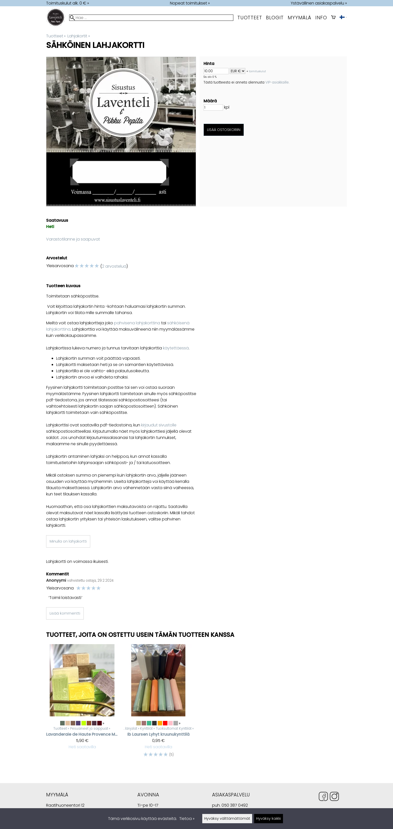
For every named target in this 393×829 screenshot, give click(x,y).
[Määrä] (213, 107)
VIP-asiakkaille (277, 82)
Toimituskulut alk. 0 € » (67, 3)
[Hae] (151, 18)
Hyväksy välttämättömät (227, 818)
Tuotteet (249, 17)
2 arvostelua (114, 266)
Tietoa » (186, 818)
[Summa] (216, 71)
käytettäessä (176, 348)
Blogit (275, 17)
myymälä (299, 17)
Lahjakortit (78, 36)
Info (321, 17)
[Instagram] (334, 797)
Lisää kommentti (65, 613)
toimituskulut (257, 71)
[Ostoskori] (333, 18)
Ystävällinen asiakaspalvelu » (319, 3)
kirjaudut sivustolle (158, 425)
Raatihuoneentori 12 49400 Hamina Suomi (65, 806)
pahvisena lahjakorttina (137, 323)
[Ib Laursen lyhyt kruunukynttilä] (158, 703)
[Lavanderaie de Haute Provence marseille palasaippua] (82, 703)
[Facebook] (323, 797)
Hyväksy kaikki (268, 818)
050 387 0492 (235, 805)
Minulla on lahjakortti (68, 541)
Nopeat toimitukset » (190, 3)
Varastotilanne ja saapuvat (73, 239)
